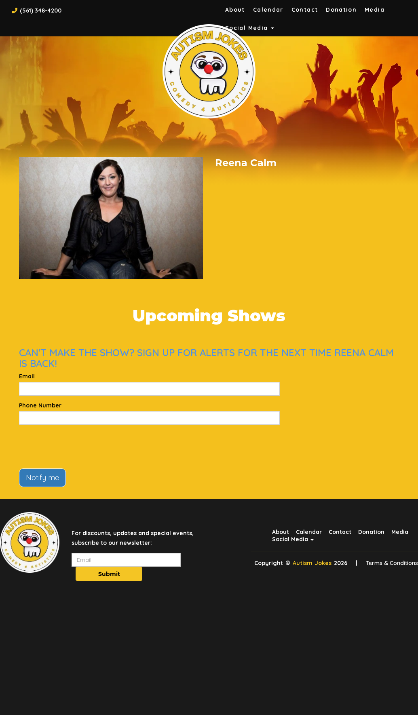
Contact (304, 9)
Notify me (42, 477)
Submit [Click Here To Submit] (109, 574)
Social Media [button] (293, 539)
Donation (341, 9)
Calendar (268, 9)
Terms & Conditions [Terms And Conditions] (392, 563)
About (235, 9)
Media (374, 9)
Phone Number (40, 405)
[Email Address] (126, 560)
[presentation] (80, 446)
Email (27, 376)
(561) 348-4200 (40, 10)
